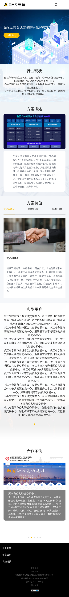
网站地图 (34, 585)
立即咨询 (11, 35)
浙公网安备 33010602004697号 (34, 578)
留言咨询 (6, 554)
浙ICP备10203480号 (34, 582)
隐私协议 (34, 572)
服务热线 (6, 548)
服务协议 (34, 568)
